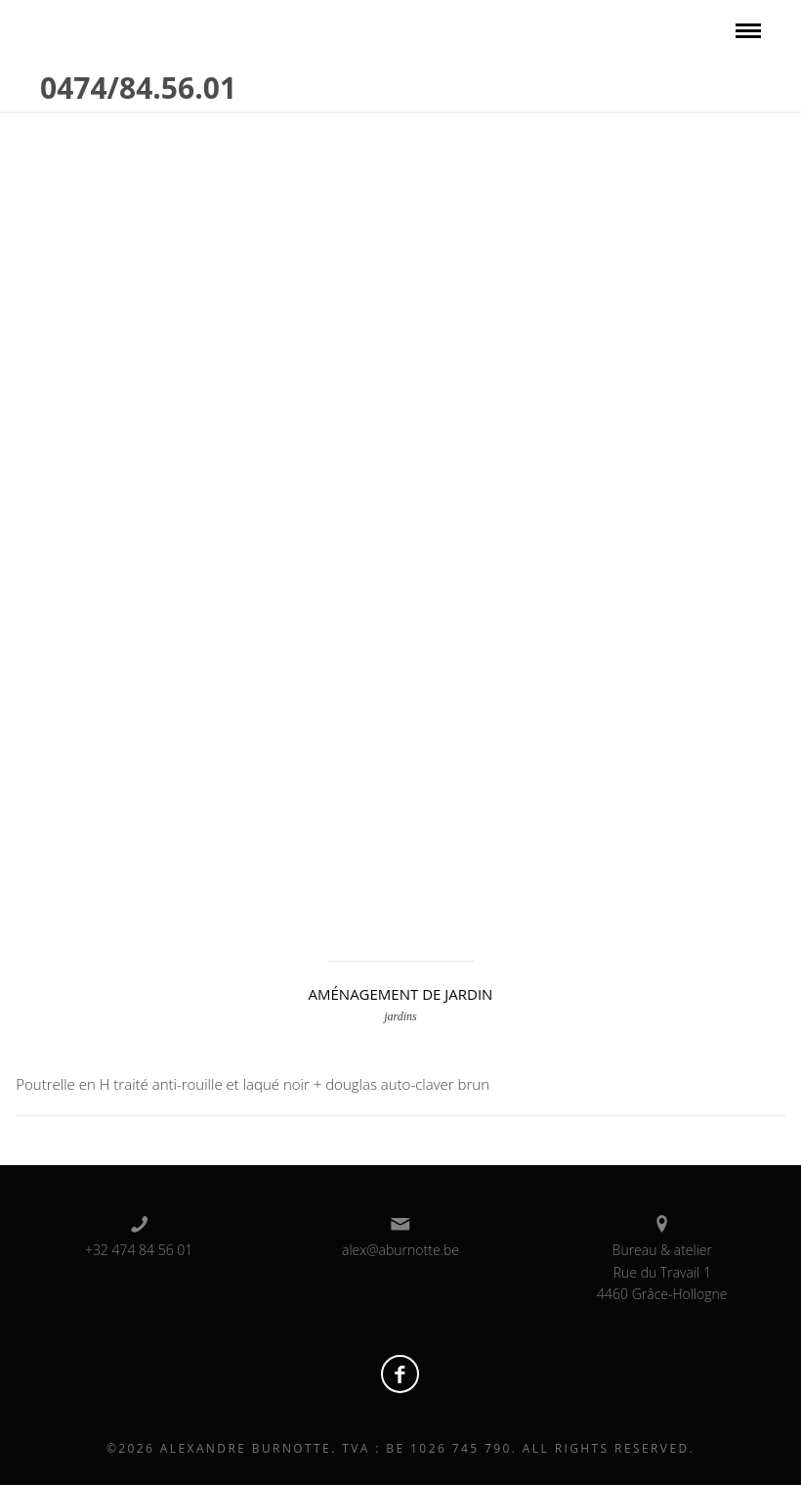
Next (757, 487)
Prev (44, 487)
